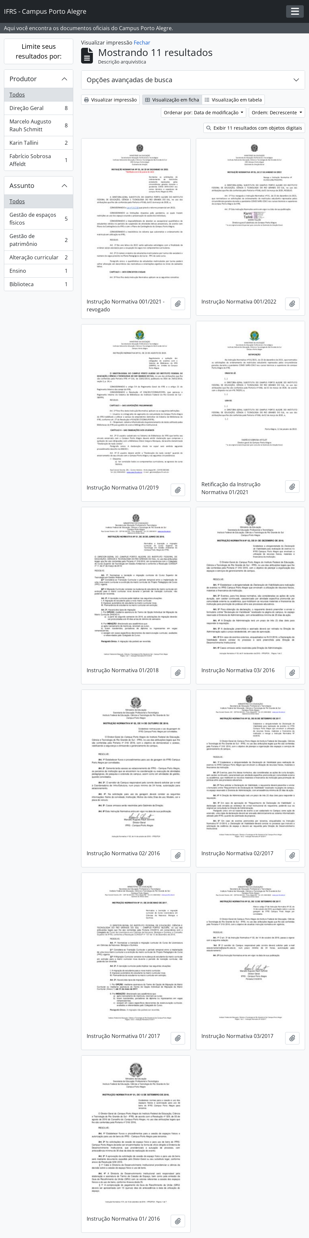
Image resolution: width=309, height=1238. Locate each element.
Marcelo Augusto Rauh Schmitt (38, 125)
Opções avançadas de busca (129, 79)
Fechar (142, 42)
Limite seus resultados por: (38, 51)
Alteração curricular (38, 258)
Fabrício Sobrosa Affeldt (38, 160)
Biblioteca (38, 285)
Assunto (21, 185)
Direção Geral (38, 109)
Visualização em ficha (172, 100)
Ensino (38, 272)
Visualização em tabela (233, 100)
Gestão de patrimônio (38, 240)
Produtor (23, 78)
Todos (17, 94)
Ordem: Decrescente (275, 112)
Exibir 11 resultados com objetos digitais (254, 128)
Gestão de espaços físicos (38, 218)
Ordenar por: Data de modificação (202, 112)
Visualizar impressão (110, 100)
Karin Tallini (38, 144)
